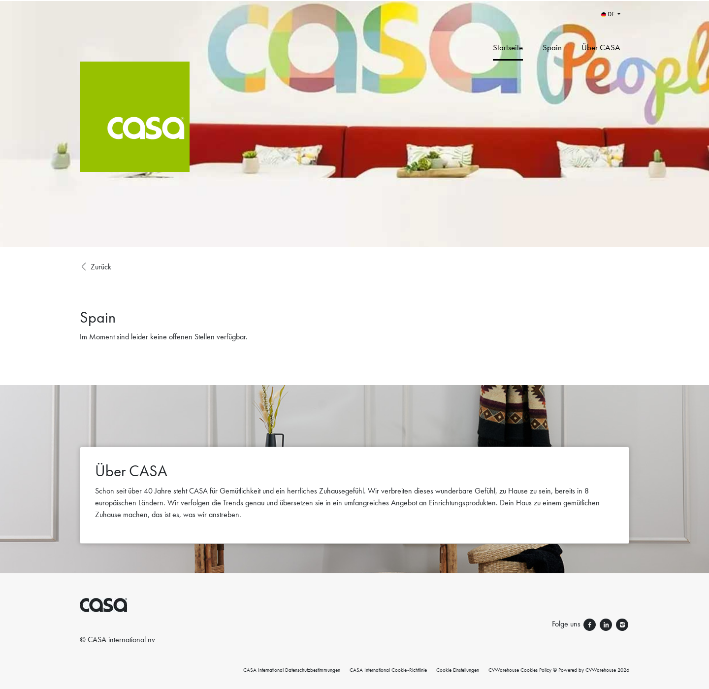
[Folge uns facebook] (590, 624)
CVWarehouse (600, 669)
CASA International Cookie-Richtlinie (388, 669)
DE (608, 14)
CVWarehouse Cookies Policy (519, 669)
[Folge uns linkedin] (607, 624)
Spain (552, 47)
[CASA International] (189, 124)
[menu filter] (354, 0)
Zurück (95, 267)
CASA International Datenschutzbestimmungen (291, 669)
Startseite (508, 47)
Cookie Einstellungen (457, 669)
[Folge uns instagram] (622, 624)
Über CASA (600, 47)
